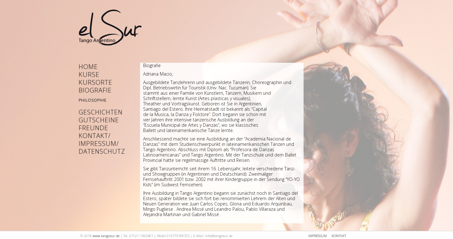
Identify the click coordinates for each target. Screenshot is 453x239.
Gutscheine (97, 120)
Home (88, 67)
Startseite (110, 29)
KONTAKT (339, 235)
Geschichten (97, 112)
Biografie (95, 90)
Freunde (93, 128)
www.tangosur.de (106, 235)
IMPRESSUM (317, 235)
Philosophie (93, 100)
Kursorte (95, 82)
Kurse (89, 74)
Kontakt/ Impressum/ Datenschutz (97, 143)
